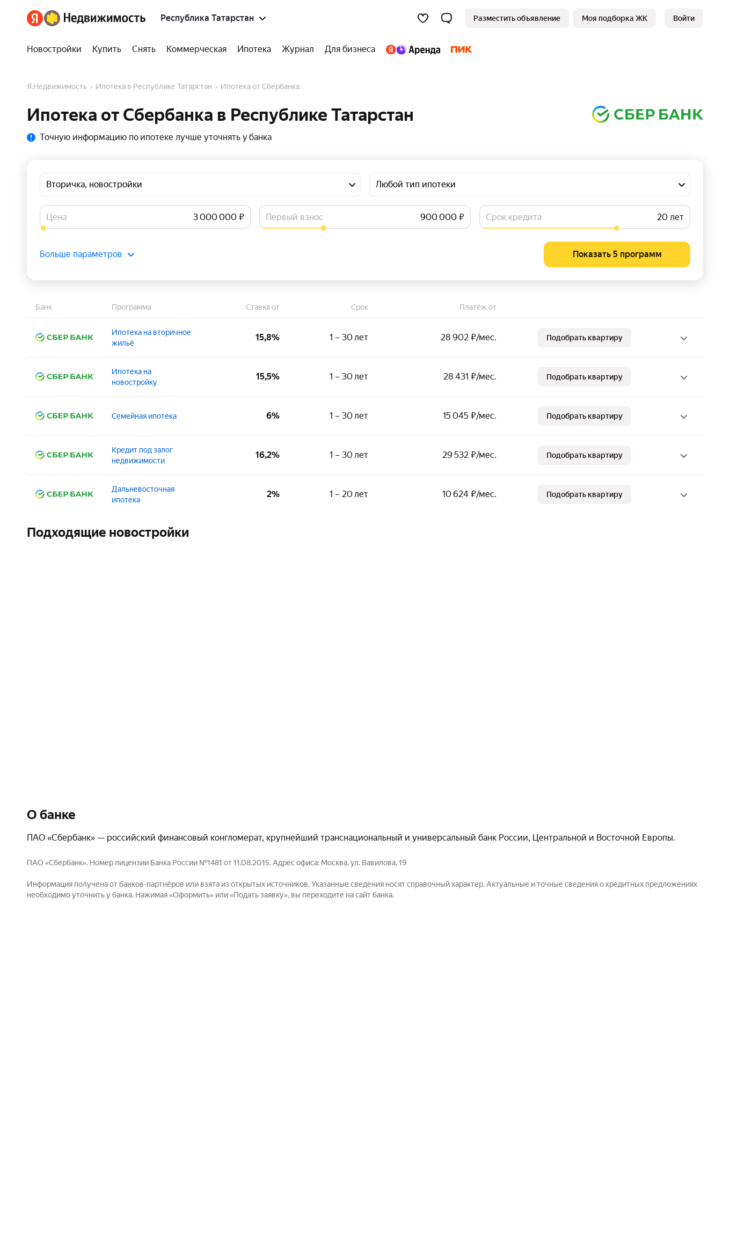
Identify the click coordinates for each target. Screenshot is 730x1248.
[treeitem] (57, 49)
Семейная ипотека (144, 416)
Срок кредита (514, 217)
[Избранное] (423, 18)
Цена (56, 217)
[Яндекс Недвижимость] (94, 18)
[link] (684, 18)
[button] (446, 18)
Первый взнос (294, 217)
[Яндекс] (35, 18)
